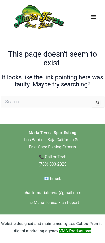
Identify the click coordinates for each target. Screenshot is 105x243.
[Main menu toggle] (93, 17)
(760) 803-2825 (53, 164)
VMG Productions (75, 230)
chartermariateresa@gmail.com (52, 192)
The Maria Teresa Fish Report (52, 202)
